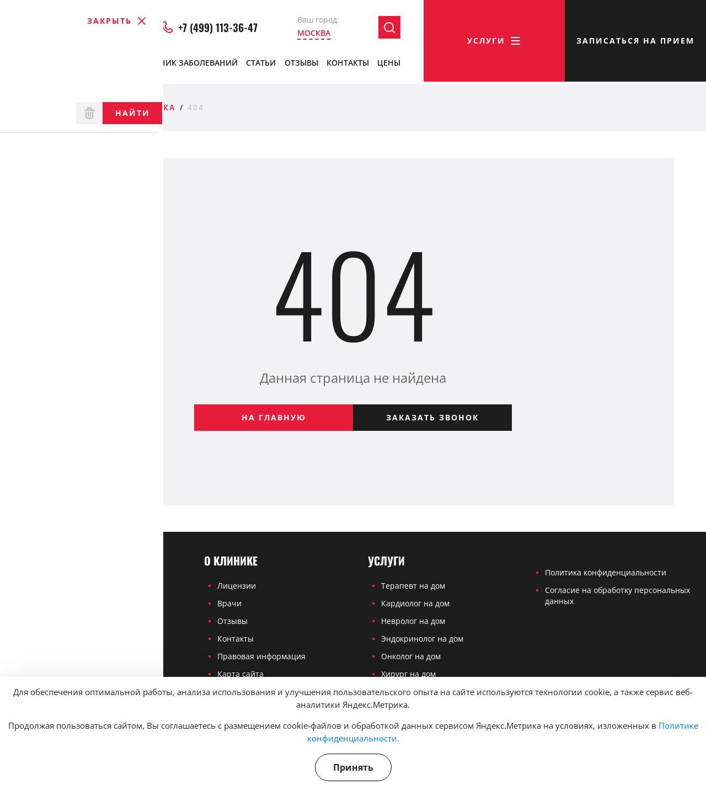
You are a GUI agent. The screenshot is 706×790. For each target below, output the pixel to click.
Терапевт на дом (413, 585)
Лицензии (236, 585)
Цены (388, 65)
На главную (274, 417)
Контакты (348, 65)
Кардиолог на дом (415, 603)
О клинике (36, 65)
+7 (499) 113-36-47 (209, 30)
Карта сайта (240, 674)
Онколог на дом (411, 656)
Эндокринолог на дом (422, 638)
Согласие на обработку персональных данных (617, 595)
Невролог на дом (413, 621)
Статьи (261, 65)
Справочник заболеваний (180, 65)
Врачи (94, 65)
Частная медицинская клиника (90, 107)
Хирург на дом (408, 674)
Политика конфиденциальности (605, 572)
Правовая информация (261, 656)
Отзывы (301, 65)
